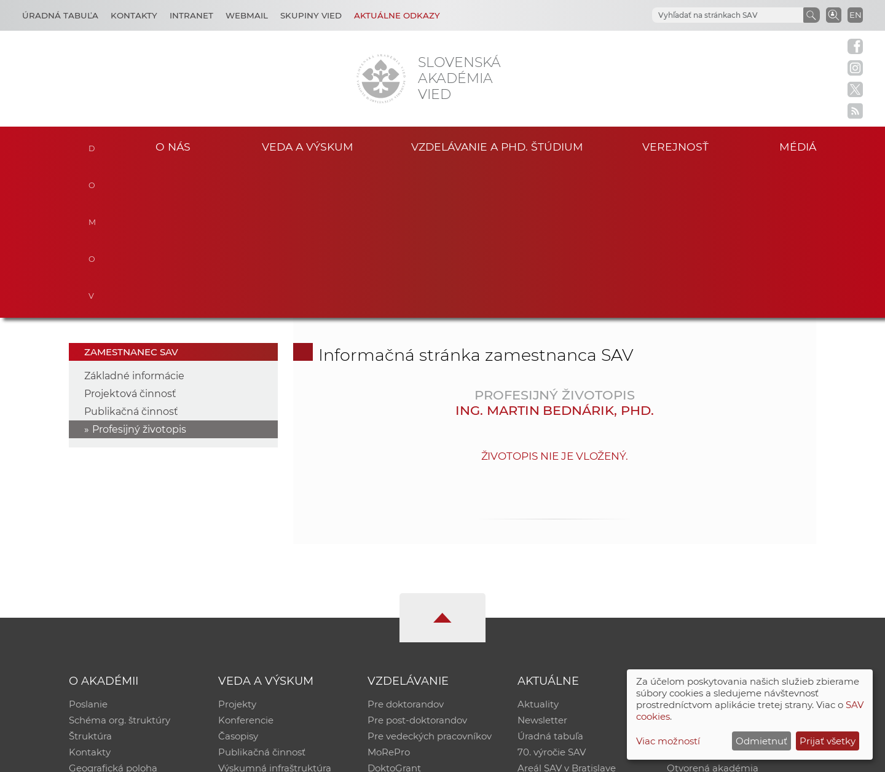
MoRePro (389, 601)
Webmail (247, 15)
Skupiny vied (311, 15)
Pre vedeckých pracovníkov (430, 585)
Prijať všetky (828, 741)
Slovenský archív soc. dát (723, 569)
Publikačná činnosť (131, 261)
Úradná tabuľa (550, 585)
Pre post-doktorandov (417, 569)
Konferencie (245, 569)
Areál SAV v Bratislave (566, 617)
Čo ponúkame (550, 633)
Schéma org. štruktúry (119, 569)
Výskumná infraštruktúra (274, 617)
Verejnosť (675, 146)
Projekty (237, 553)
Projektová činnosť (130, 243)
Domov (94, 145)
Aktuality (538, 553)
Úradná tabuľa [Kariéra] (60, 15)
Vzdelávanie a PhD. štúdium (497, 146)
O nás (173, 146)
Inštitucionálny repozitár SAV (732, 553)
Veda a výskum (307, 146)
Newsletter (542, 569)
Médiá (797, 146)
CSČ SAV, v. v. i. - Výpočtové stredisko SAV (252, 757)
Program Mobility (407, 633)
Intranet (191, 15)
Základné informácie (134, 225)
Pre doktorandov (406, 553)
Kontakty (134, 15)
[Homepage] (381, 78)
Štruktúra (90, 585)
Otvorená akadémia (712, 617)
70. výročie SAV (551, 601)
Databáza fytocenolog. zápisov (736, 585)
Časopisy (238, 585)
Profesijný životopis (139, 279)
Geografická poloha (113, 617)
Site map (624, 757)
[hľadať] (713, 15)
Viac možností (668, 741)
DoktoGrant (394, 617)
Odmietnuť (761, 741)
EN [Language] (855, 15)
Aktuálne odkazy (397, 15)
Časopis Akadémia (709, 601)
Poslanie (88, 553)
